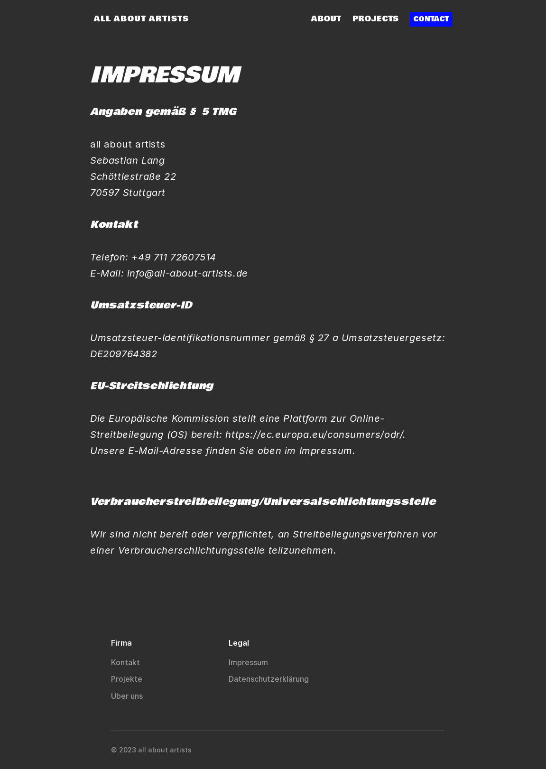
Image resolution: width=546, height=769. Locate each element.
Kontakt (125, 662)
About (326, 19)
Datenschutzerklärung (270, 679)
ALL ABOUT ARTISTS (141, 19)
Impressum (248, 662)
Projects (375, 19)
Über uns (128, 696)
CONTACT (431, 19)
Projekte (127, 679)
